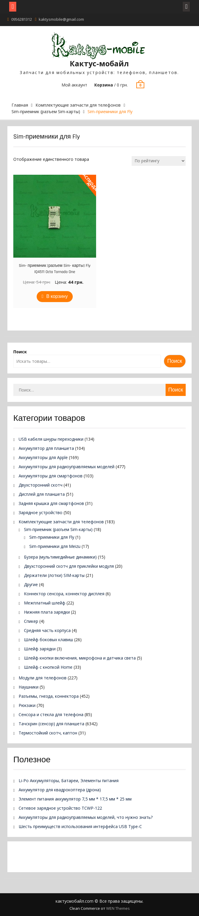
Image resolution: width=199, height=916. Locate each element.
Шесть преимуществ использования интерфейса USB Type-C (80, 826)
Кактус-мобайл (99, 63)
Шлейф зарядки (40, 649)
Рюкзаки (27, 705)
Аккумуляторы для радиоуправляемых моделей (66, 466)
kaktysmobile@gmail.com (61, 19)
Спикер (31, 621)
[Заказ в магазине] (159, 161)
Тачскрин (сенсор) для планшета (51, 723)
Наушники (28, 687)
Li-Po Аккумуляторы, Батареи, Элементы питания (69, 780)
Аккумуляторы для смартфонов (50, 476)
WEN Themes (118, 908)
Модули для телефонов (43, 678)
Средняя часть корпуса (47, 630)
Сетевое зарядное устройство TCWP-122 (60, 808)
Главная (20, 105)
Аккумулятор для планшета (46, 448)
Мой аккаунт (74, 85)
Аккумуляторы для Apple (43, 457)
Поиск (20, 351)
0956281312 (21, 19)
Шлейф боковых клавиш (48, 639)
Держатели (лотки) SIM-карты (54, 575)
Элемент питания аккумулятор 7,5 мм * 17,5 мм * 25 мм (75, 799)
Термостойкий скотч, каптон (48, 733)
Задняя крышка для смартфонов (51, 503)
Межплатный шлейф (44, 603)
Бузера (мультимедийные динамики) (60, 557)
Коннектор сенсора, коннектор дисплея (64, 593)
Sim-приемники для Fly (51, 537)
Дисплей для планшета (42, 494)
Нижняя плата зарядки (47, 612)
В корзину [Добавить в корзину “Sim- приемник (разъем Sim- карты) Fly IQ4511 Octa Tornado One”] (57, 296)
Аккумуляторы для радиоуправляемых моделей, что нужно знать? (86, 817)
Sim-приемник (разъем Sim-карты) (46, 111)
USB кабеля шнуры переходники (51, 439)
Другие (31, 584)
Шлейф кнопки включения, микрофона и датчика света (80, 658)
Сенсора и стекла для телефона (51, 714)
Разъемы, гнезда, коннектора (49, 696)
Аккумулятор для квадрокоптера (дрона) (60, 790)
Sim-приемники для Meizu (54, 546)
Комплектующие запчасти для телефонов (78, 105)
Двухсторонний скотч (40, 485)
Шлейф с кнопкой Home (48, 667)
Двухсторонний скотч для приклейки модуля (69, 566)
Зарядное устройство (40, 512)
